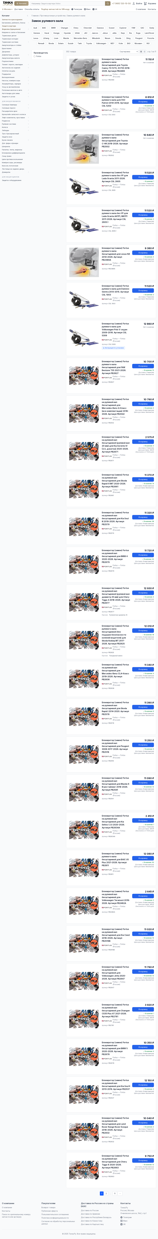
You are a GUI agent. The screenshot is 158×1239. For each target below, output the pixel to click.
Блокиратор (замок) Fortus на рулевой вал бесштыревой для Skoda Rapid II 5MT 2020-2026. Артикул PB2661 (115, 480)
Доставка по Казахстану (91, 1221)
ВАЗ (128, 43)
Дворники (6, 52)
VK (95, 9)
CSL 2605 (111, 190)
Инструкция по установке (113, 348)
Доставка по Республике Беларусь (96, 1217)
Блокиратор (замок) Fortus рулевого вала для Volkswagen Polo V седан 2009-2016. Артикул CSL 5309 (115, 329)
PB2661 (111, 495)
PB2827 (111, 382)
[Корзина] (150, 3)
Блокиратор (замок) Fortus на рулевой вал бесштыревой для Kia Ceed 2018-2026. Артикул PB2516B (116, 935)
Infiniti (77, 33)
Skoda (51, 43)
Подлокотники (7, 61)
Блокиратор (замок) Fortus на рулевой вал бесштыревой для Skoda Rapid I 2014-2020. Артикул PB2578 (115, 708)
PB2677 (111, 612)
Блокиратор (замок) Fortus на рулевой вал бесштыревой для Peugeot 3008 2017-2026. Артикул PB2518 (115, 746)
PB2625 (111, 652)
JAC (85, 33)
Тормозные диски (9, 36)
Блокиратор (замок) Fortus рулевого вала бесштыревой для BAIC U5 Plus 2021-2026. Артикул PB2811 (115, 859)
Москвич (138, 43)
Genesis (36, 33)
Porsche (150, 38)
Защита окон (7, 137)
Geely (151, 28)
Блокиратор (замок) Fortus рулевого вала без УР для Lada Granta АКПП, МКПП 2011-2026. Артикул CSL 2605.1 (115, 216)
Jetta (114, 33)
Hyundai (67, 33)
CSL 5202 (111, 115)
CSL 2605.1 (112, 231)
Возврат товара (48, 1207)
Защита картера (9, 26)
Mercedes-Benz (80, 38)
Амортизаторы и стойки (11, 45)
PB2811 (110, 874)
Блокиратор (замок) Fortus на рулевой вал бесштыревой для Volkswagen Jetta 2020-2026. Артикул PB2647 (115, 973)
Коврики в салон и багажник (13, 32)
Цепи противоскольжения (12, 159)
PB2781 (111, 1025)
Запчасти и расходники (12, 19)
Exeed (111, 28)
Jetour (105, 33)
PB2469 (111, 80)
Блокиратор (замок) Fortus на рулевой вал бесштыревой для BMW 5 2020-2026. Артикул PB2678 (115, 1048)
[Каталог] (21, 3)
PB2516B (111, 950)
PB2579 (111, 533)
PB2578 (111, 723)
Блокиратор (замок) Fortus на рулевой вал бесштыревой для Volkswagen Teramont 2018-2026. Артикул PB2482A (116, 897)
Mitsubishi (96, 38)
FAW (133, 28)
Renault (41, 43)
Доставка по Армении (90, 1214)
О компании (141, 9)
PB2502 (111, 155)
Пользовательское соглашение (55, 1214)
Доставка (18, 9)
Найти (107, 3)
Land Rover (149, 33)
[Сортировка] (128, 52)
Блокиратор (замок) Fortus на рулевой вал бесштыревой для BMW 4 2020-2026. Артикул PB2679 (115, 556)
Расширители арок (9, 111)
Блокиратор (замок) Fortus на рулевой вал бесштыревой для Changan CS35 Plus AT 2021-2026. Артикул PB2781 (116, 1010)
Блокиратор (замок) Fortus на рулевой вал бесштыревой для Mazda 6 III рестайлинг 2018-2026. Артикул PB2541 (115, 784)
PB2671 (111, 461)
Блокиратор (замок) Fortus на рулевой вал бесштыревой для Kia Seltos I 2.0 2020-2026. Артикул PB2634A (115, 822)
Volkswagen (101, 43)
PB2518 (111, 761)
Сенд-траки (6, 156)
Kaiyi (123, 33)
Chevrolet (88, 28)
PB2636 (111, 688)
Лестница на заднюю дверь (13, 169)
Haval (46, 33)
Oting (128, 38)
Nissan (107, 38)
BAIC (44, 28)
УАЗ (147, 43)
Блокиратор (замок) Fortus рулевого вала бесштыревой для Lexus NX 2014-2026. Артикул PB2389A (116, 254)
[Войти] (137, 3)
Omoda (118, 38)
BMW (53, 28)
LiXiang (46, 38)
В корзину (143, 102)
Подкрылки (6, 74)
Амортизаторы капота (11, 58)
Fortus (37, 56)
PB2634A (111, 836)
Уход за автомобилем (11, 87)
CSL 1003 (111, 303)
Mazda (66, 38)
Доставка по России (90, 1210)
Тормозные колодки (10, 39)
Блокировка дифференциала (13, 153)
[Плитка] (144, 51)
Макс (87, 9)
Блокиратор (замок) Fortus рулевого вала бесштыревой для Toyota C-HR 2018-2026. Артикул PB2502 (115, 140)
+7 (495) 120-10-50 (121, 3)
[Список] (141, 51)
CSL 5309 (112, 344)
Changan (64, 28)
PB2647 (111, 987)
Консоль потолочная (10, 166)
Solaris (61, 43)
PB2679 (111, 571)
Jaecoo (95, 33)
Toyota (89, 43)
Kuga (138, 33)
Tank (80, 43)
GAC (142, 28)
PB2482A (111, 912)
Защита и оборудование (11, 180)
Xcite (121, 43)
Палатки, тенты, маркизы (12, 150)
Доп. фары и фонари (10, 143)
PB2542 (111, 423)
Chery (75, 28)
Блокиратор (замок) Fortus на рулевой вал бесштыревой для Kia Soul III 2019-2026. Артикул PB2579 (115, 518)
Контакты (152, 9)
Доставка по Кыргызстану (92, 1224)
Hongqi (56, 33)
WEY (112, 43)
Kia (130, 33)
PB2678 (111, 1063)
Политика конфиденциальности (55, 1218)
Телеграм (76, 9)
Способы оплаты (32, 9)
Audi (35, 28)
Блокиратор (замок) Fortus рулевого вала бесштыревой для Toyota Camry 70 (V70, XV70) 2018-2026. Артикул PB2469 (116, 65)
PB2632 (111, 1142)
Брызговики (6, 48)
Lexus (35, 38)
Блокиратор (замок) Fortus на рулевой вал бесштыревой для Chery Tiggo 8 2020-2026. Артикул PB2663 (115, 1162)
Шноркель (6, 146)
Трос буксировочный (10, 134)
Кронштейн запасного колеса (14, 114)
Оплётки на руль (8, 71)
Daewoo (100, 28)
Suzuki (70, 43)
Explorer (123, 28)
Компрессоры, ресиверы (12, 162)
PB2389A (111, 269)
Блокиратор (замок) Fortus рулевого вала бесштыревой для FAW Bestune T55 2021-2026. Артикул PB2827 (115, 367)
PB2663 (111, 1176)
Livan (56, 38)
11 (114, 1193)
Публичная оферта (49, 1211)
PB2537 (111, 1098)
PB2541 (111, 799)
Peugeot (138, 38)
